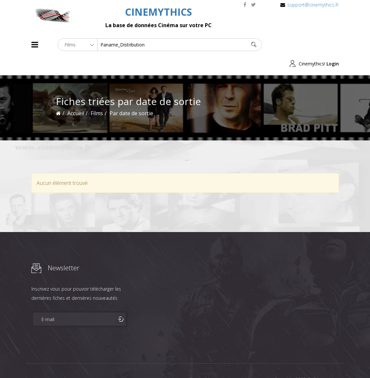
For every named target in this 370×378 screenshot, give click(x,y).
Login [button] (332, 45)
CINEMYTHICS (158, 12)
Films (51, 361)
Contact (142, 361)
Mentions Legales (109, 361)
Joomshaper (242, 360)
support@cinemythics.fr (313, 5)
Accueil (75, 94)
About (32, 361)
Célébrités (73, 361)
